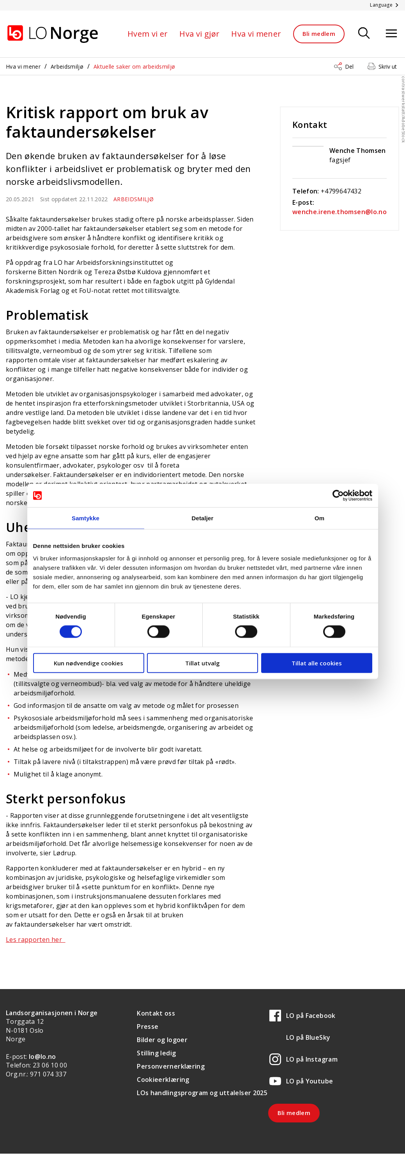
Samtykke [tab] (85, 518)
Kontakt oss (156, 1013)
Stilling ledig (156, 1053)
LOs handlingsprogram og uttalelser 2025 (202, 1093)
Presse (147, 1026)
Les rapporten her (35, 939)
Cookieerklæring (163, 1079)
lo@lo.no (42, 1056)
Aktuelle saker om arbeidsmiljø (134, 66)
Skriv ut (387, 66)
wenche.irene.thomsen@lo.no (339, 211)
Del (349, 66)
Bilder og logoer (162, 1039)
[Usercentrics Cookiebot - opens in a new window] (338, 496)
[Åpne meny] (391, 33)
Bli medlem (319, 33)
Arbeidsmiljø (67, 66)
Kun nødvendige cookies (88, 663)
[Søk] (364, 33)
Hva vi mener (256, 33)
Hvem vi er (147, 33)
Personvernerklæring (171, 1066)
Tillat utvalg (202, 663)
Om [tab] (319, 518)
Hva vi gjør (199, 33)
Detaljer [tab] (203, 518)
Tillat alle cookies (317, 663)
